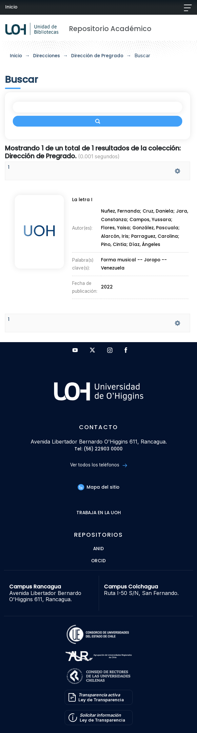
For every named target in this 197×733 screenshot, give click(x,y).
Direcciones (46, 56)
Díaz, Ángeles (144, 245)
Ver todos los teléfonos (98, 465)
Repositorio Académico (110, 28)
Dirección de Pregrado (97, 56)
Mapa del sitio (98, 487)
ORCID (98, 561)
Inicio (11, 7)
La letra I (82, 200)
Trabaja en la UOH (98, 513)
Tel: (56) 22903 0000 (98, 449)
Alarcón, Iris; (116, 236)
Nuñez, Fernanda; (122, 211)
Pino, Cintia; (115, 245)
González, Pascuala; (156, 228)
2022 (107, 287)
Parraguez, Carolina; (155, 236)
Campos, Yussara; (150, 220)
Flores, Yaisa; (116, 228)
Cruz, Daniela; (159, 211)
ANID (98, 549)
